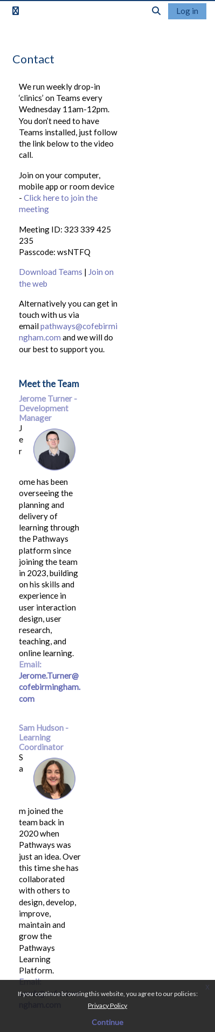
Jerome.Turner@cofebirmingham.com (49, 687)
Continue (107, 1022)
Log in (187, 11)
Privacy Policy (107, 1005)
